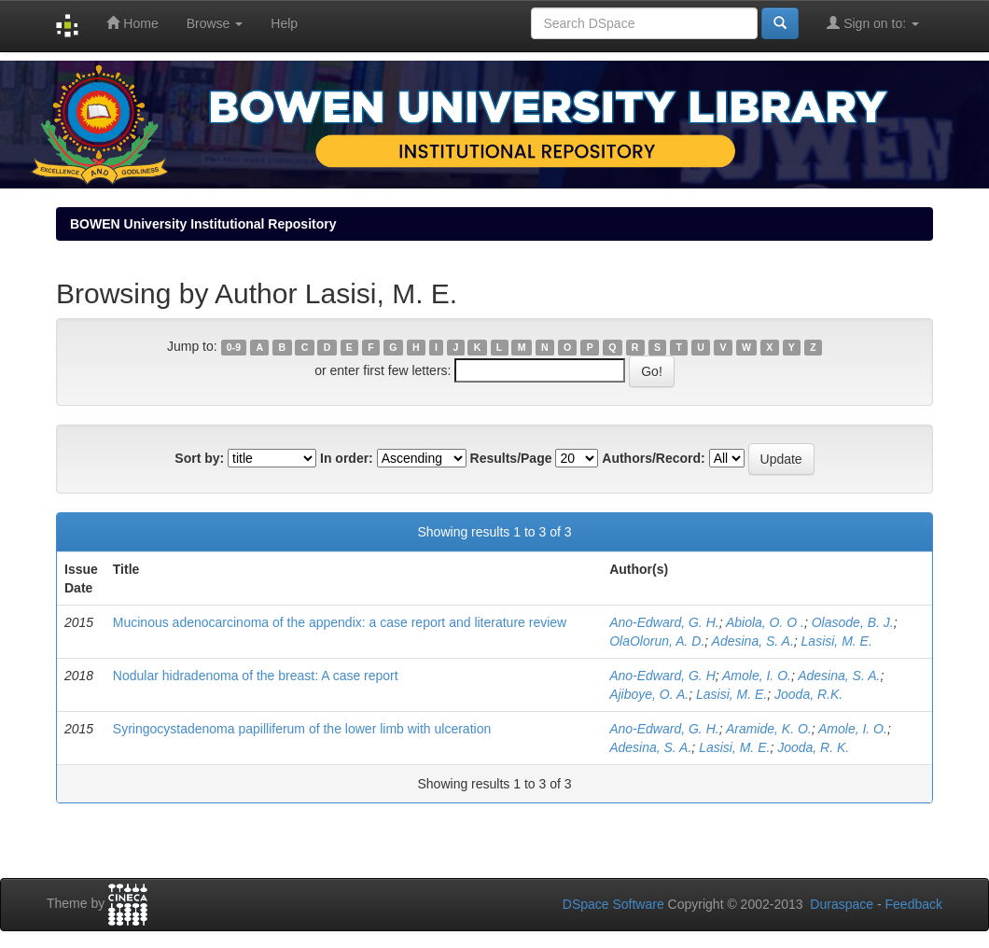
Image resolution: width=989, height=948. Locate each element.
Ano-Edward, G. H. (664, 622)
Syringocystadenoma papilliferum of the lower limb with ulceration (302, 728)
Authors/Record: (653, 458)
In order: (346, 458)
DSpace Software (613, 904)
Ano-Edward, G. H (662, 675)
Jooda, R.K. (808, 694)
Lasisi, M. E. (836, 641)
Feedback (913, 904)
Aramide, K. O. (769, 728)
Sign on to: (873, 23)
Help (284, 23)
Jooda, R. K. (813, 747)
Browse (215, 23)
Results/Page (511, 458)
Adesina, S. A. (753, 641)
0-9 (234, 347)
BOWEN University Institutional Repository (203, 223)
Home (132, 23)
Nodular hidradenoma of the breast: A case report (255, 675)
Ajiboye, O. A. (649, 694)
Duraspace (841, 904)
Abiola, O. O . (765, 622)
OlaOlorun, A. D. (656, 641)
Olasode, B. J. (853, 622)
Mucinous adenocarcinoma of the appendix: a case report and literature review (339, 622)
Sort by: (199, 458)
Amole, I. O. (756, 675)
